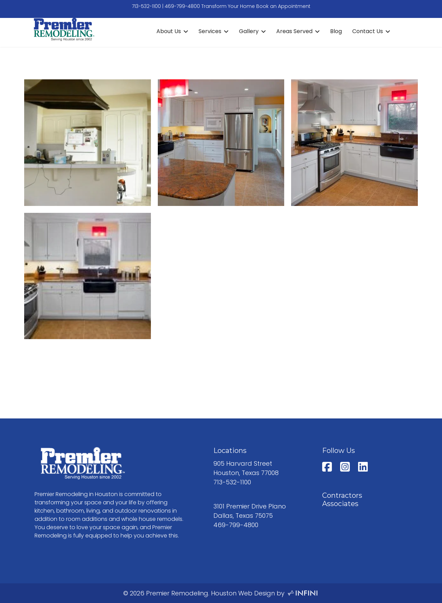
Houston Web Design (243, 593)
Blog (336, 31)
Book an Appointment (283, 6)
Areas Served (294, 31)
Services (210, 31)
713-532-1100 (146, 6)
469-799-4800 (182, 6)
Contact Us (367, 31)
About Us (168, 31)
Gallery (249, 31)
